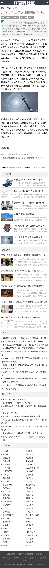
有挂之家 (29, 478)
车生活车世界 (31, 535)
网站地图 (42, 558)
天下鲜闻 (29, 505)
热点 (9, 8)
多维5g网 (30, 471)
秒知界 (29, 522)
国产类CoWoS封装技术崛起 (14, 399)
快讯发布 (6, 518)
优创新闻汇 (30, 485)
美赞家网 (6, 454)
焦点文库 (6, 491)
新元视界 (6, 505)
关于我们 (6, 558)
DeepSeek (5, 17)
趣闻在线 (29, 518)
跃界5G (29, 464)
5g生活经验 (7, 502)
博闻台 (5, 529)
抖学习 (5, 475)
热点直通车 (7, 539)
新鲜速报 (6, 481)
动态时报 (6, 535)
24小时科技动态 (32, 515)
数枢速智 (6, 512)
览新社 (5, 525)
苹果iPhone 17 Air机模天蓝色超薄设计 (18, 403)
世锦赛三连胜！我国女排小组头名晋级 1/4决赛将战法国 (25, 345)
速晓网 (5, 542)
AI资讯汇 (6, 451)
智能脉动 (29, 495)
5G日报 (29, 481)
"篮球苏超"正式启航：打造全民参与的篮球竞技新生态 (24, 338)
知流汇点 (29, 545)
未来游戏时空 (8, 515)
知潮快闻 (29, 512)
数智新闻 (29, 454)
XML (24, 561)
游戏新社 (6, 495)
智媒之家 (29, 502)
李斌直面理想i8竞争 (11, 413)
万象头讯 (6, 461)
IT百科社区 (20, 554)
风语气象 (29, 498)
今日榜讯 (29, 508)
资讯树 (29, 488)
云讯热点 (29, 539)
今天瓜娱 (6, 498)
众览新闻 (6, 508)
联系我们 (33, 558)
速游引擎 (29, 458)
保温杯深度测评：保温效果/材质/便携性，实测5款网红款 (24, 302)
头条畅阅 (29, 529)
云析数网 (6, 488)
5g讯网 (29, 451)
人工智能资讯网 (32, 468)
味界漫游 (6, 464)
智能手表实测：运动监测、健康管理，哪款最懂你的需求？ (25, 255)
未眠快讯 (6, 478)
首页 (3, 8)
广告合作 (15, 558)
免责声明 (24, 558)
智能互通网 (7, 471)
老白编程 (40, 564)
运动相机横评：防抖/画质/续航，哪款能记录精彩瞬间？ (23, 286)
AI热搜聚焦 (30, 532)
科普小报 (6, 468)
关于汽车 (29, 475)
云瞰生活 (6, 458)
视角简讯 (6, 522)
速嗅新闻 (6, 545)
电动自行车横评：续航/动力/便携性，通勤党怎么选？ (24, 433)
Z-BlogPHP (20, 564)
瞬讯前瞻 (29, 542)
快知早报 (29, 461)
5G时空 (6, 532)
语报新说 (29, 525)
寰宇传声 (29, 491)
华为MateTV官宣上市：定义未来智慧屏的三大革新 (23, 348)
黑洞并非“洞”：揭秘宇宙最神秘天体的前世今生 (21, 416)
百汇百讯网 (7, 485)
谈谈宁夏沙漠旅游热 (16, 168)
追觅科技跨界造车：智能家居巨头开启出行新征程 (23, 341)
